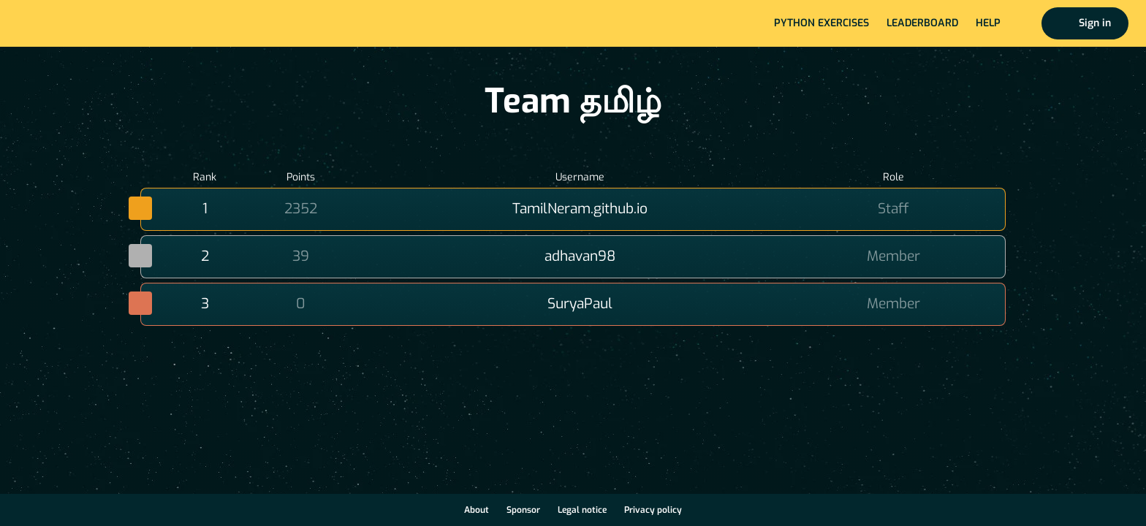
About (476, 510)
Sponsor (523, 510)
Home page (60, 23)
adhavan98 (579, 256)
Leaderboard (922, 23)
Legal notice (582, 510)
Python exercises (821, 23)
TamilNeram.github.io (580, 208)
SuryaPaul (579, 303)
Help (988, 23)
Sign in (1095, 23)
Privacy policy (653, 510)
